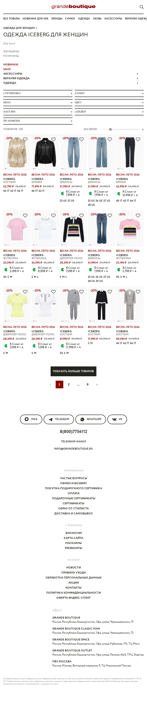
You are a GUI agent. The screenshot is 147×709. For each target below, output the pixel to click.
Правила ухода (73, 573)
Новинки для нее (35, 19)
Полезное (73, 559)
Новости (73, 568)
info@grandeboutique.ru (73, 449)
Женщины (11, 51)
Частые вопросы (73, 478)
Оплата (74, 493)
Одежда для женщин (19, 28)
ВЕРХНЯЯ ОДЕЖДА (70, 78)
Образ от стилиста (73, 509)
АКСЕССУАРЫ (70, 74)
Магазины (73, 543)
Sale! (7, 69)
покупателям (73, 470)
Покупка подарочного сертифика (73, 488)
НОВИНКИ (10, 65)
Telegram (58, 419)
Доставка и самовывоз (73, 514)
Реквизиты (73, 548)
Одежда (84, 19)
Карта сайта (73, 538)
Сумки (70, 19)
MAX (31, 419)
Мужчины (11, 56)
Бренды (56, 19)
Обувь (97, 19)
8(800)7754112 (73, 432)
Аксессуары (113, 19)
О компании (73, 524)
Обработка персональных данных (74, 578)
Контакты (73, 588)
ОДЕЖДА (70, 83)
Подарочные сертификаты (73, 498)
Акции (73, 583)
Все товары (11, 19)
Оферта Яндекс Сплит (73, 598)
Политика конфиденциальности (73, 593)
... (78, 384)
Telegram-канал (73, 441)
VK (117, 419)
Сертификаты (73, 503)
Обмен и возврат (73, 483)
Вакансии (74, 533)
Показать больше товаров (73, 371)
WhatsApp (90, 419)
